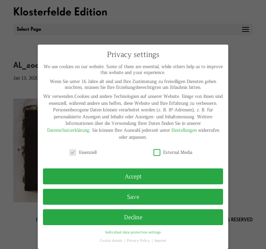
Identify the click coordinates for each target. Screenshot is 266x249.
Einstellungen (184, 130)
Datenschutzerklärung (68, 130)
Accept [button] (133, 176)
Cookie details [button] (111, 240)
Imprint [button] (160, 240)
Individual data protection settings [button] (133, 232)
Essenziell (83, 152)
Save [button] (133, 196)
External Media (172, 152)
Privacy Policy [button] (139, 240)
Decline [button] (133, 217)
